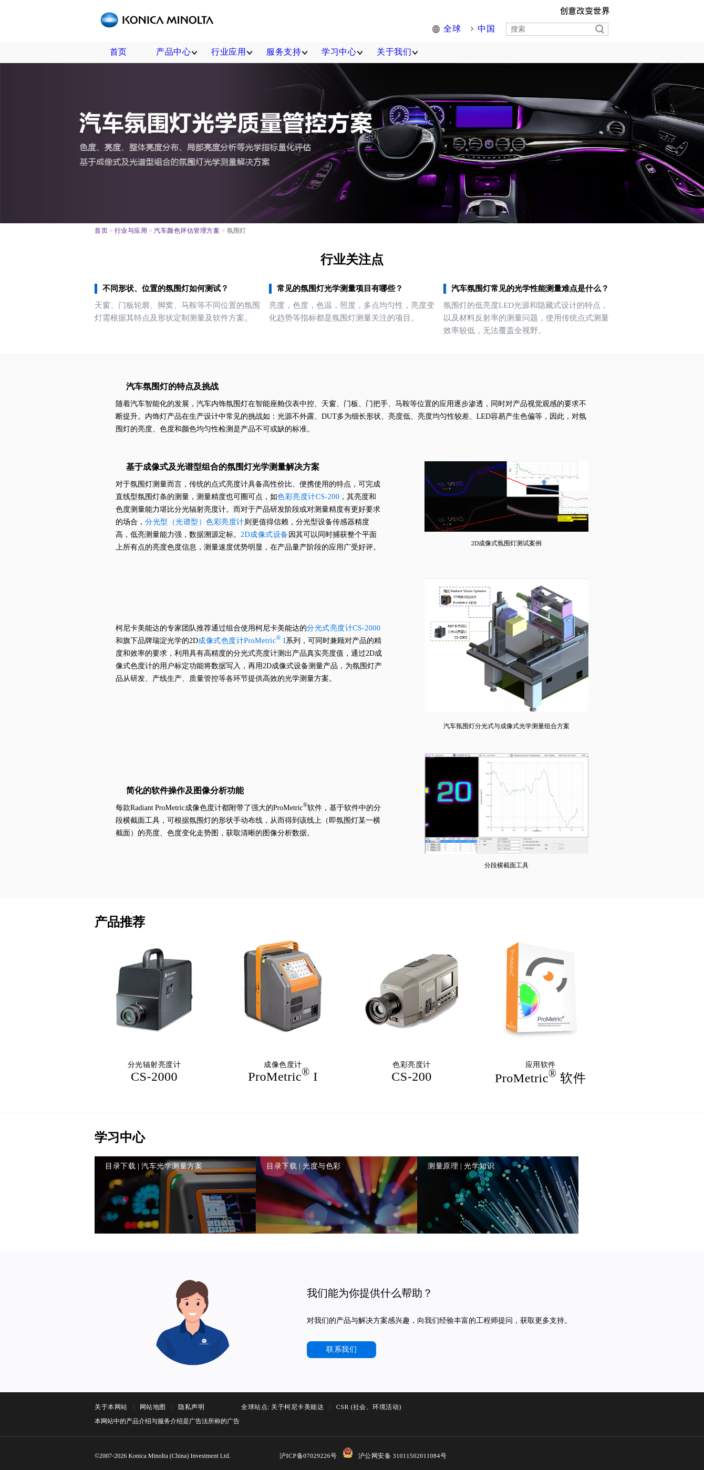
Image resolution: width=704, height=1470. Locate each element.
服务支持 (283, 52)
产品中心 (173, 52)
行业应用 (228, 52)
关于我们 (394, 52)
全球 (455, 29)
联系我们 (341, 1386)
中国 (487, 29)
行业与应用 (131, 230)
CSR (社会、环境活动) (368, 1443)
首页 (118, 52)
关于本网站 (111, 1443)
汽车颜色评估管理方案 (187, 230)
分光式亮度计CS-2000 (343, 628)
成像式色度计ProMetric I (242, 641)
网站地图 (153, 1443)
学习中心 (339, 52)
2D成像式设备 (264, 535)
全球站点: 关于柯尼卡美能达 (282, 1443)
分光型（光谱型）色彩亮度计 (194, 522)
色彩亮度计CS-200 (308, 497)
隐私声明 (191, 1443)
